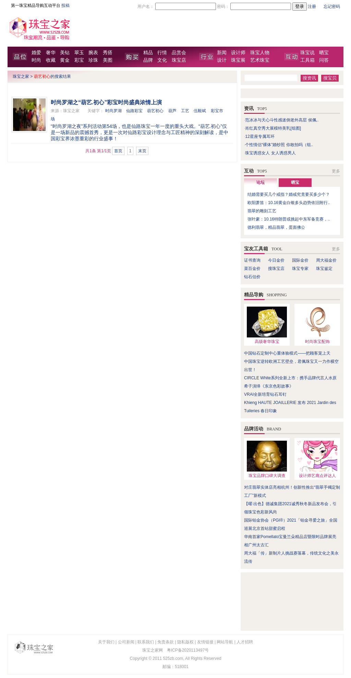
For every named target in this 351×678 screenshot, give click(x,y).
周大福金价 (326, 260)
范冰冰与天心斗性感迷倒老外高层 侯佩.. (281, 120)
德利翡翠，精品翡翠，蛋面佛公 (276, 227)
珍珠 (93, 60)
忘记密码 (332, 6)
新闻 (222, 52)
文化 (162, 60)
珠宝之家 (21, 76)
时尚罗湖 (113, 110)
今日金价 (276, 260)
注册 (312, 6)
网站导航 (225, 642)
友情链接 (205, 642)
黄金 (65, 60)
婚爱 (36, 52)
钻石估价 (252, 276)
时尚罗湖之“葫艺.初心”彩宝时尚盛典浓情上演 (106, 102)
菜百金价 (252, 268)
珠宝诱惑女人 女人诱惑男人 (270, 153)
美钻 (65, 52)
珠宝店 (179, 60)
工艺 (185, 110)
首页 (118, 150)
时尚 (36, 60)
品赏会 (179, 52)
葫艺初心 (155, 110)
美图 (107, 60)
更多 (336, 171)
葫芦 (172, 110)
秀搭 (107, 52)
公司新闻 (126, 642)
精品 (148, 52)
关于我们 (106, 642)
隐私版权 (185, 642)
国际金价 (300, 260)
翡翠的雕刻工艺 (261, 211)
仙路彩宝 (134, 110)
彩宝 (79, 60)
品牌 (148, 60)
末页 (142, 150)
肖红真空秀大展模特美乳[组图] (273, 128)
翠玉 (79, 52)
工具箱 (307, 60)
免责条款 (165, 642)
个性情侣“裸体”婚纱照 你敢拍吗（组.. (279, 144)
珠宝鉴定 (324, 268)
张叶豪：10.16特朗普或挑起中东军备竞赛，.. (288, 219)
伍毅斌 (200, 110)
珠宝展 (238, 60)
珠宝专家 (300, 268)
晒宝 (324, 52)
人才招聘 (245, 642)
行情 (162, 52)
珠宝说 (307, 52)
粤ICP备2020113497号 (188, 650)
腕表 (93, 52)
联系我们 (145, 642)
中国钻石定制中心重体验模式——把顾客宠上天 (287, 353)
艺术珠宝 (259, 60)
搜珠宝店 (276, 268)
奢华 (51, 52)
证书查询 (252, 260)
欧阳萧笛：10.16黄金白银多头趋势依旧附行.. (288, 202)
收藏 (51, 60)
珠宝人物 (259, 52)
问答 (324, 60)
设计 (222, 60)
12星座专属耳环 (259, 136)
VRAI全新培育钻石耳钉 (265, 394)
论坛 (260, 182)
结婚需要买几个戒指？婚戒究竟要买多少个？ (288, 194)
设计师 (238, 52)
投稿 (65, 5)
